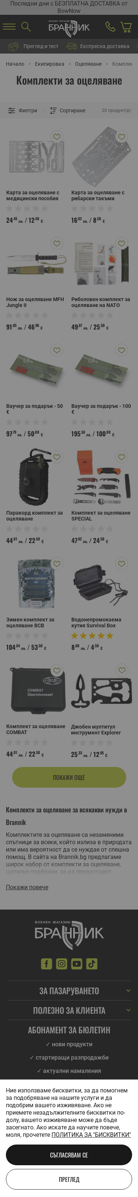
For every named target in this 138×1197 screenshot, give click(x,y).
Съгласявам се (69, 1154)
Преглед (69, 1179)
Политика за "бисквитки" (91, 1134)
